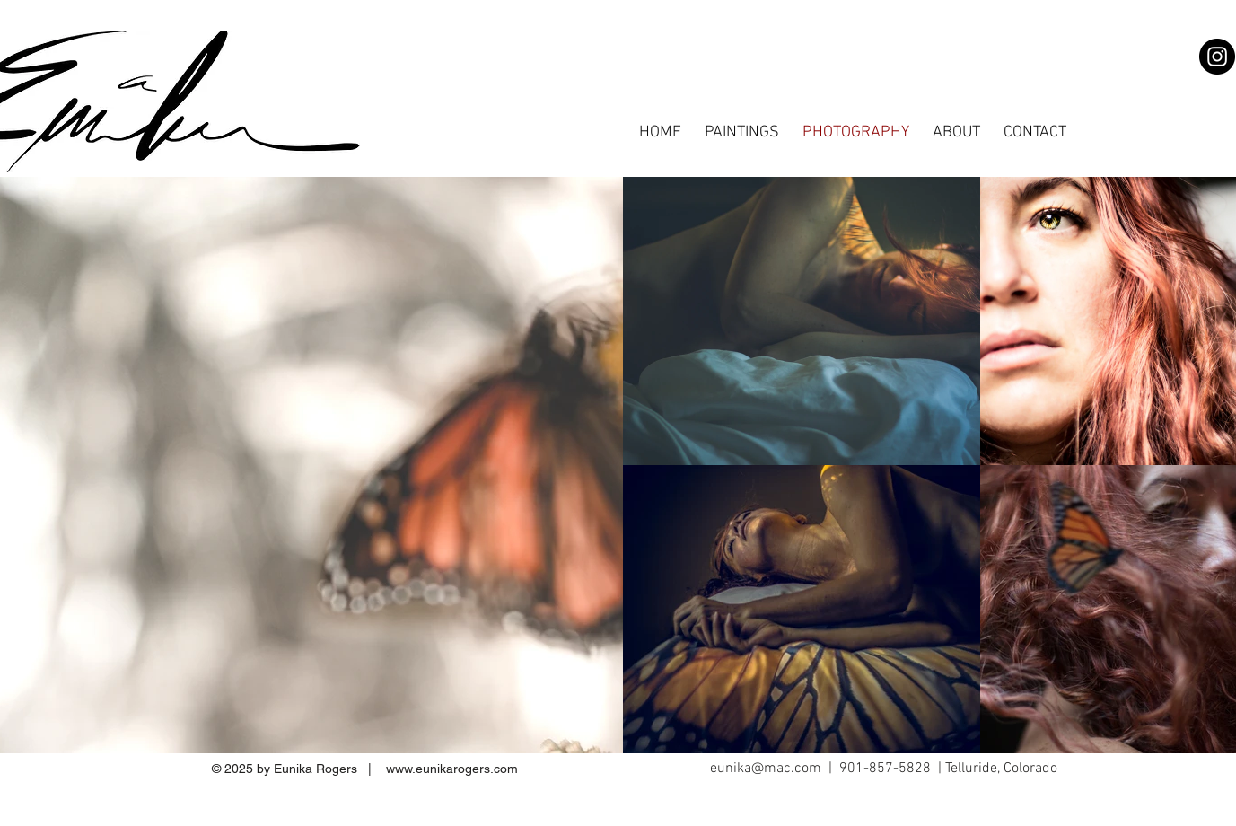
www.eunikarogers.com (452, 768)
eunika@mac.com (765, 769)
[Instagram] (1217, 57)
